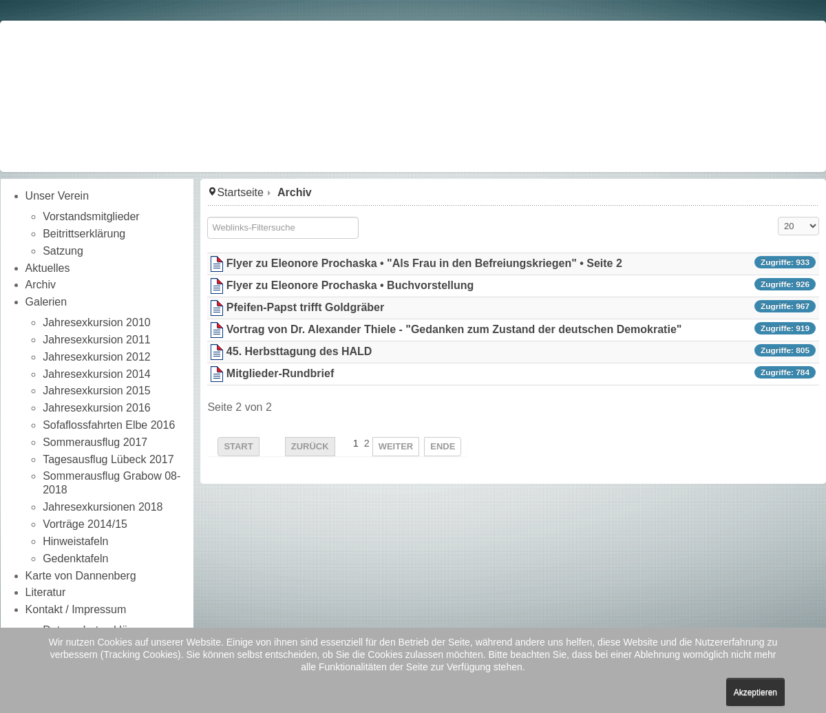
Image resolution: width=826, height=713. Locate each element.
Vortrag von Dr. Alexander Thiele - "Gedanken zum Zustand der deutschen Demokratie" (454, 329)
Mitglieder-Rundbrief (280, 373)
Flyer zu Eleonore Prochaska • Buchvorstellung (350, 285)
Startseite (240, 192)
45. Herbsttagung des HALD (299, 351)
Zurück (310, 446)
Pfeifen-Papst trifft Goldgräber (305, 307)
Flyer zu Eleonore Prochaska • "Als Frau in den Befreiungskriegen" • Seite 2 (424, 263)
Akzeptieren (755, 692)
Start (238, 446)
